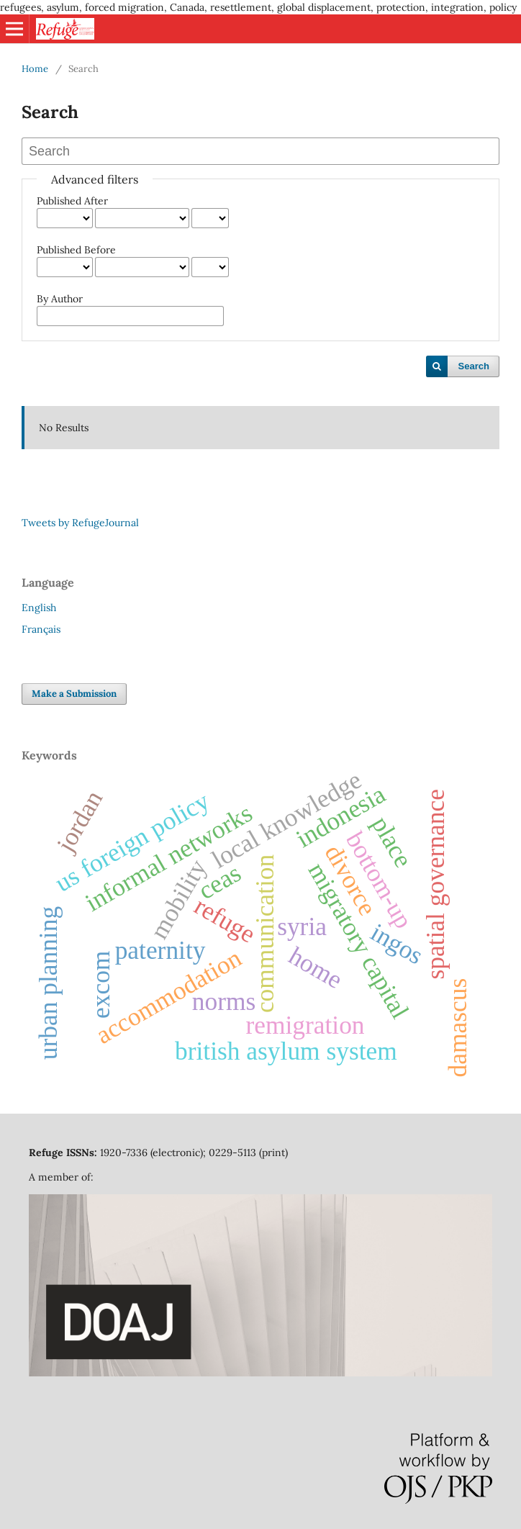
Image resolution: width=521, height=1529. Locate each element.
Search (473, 366)
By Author (60, 298)
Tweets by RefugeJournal (80, 522)
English (39, 607)
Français (41, 629)
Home (35, 69)
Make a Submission (74, 693)
